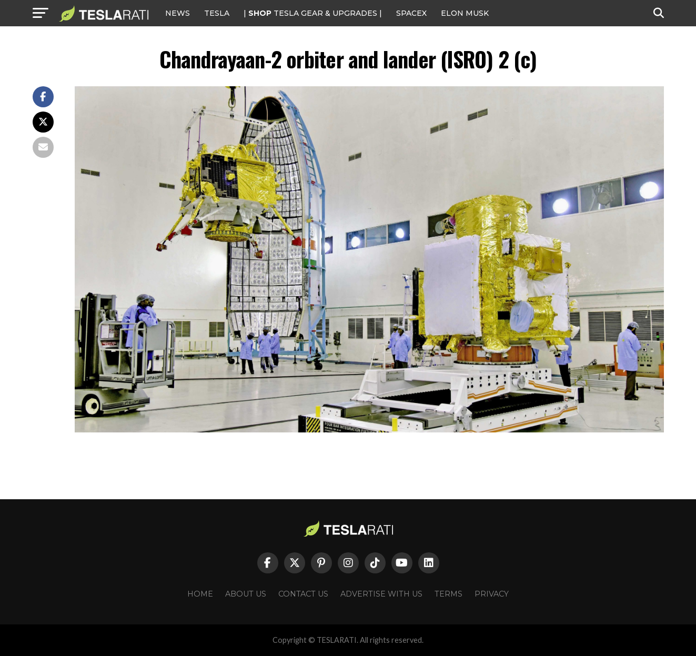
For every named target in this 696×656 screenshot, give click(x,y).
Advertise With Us (381, 594)
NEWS (177, 13)
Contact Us (303, 594)
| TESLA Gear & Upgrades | (313, 13)
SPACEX (411, 13)
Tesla (216, 13)
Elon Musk (465, 13)
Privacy (492, 594)
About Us (245, 594)
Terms (448, 594)
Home (200, 594)
